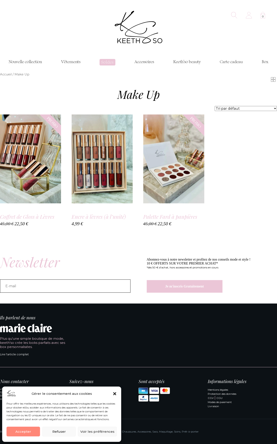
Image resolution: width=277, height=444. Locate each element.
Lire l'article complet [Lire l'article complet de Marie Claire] (14, 354)
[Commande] (246, 108)
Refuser (59, 431)
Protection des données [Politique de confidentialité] (222, 393)
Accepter (23, 431)
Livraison (213, 406)
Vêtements (71, 61)
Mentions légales (218, 389)
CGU (219, 398)
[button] (115, 394)
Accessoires (144, 61)
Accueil (6, 74)
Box (265, 61)
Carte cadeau (231, 61)
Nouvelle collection (25, 61)
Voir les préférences (97, 431)
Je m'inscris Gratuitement (184, 286)
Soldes (107, 62)
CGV (211, 398)
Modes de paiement (220, 402)
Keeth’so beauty (187, 61)
